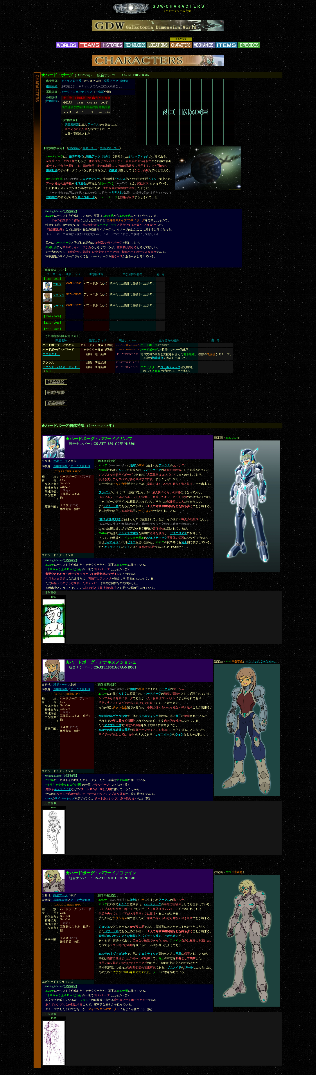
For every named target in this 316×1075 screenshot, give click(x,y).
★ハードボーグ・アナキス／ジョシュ (100, 662)
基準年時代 (60, 466)
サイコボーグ (86, 197)
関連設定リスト (110, 148)
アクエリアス (178, 533)
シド (127, 547)
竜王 (184, 542)
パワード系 (111, 506)
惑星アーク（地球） (117, 80)
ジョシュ (58, 295)
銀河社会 (51, 170)
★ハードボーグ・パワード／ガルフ (98, 438)
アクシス (119, 178)
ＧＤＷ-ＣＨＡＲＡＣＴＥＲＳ (178, 6)
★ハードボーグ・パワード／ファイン (100, 873)
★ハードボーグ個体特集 (63, 425)
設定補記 (74, 148)
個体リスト (90, 148)
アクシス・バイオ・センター (61, 367)
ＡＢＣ (152, 178)
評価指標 (51, 101)
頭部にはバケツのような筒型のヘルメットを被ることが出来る (138, 936)
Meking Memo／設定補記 (60, 211)
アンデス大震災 (128, 533)
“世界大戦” (117, 192)
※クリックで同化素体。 (261, 661)
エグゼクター (91, 178)
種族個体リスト (55, 269)
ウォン (179, 734)
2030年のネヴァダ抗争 (113, 716)
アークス (93, 124)
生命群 (99, 91)
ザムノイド (174, 967)
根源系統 (51, 86)
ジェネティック (157, 537)
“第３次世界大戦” (110, 519)
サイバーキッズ (65, 798)
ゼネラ (131, 542)
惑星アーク (60, 461)
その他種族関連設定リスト (62, 336)
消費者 (113, 170)
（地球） (99, 156)
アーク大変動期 (80, 466)
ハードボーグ (152, 470)
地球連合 (80, 183)
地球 (133, 465)
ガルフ (57, 284)
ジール (188, 967)
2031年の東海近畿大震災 (114, 729)
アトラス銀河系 (71, 80)
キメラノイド (112, 547)
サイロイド (111, 542)
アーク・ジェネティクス (77, 91)
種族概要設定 (54, 148)
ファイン (58, 306)
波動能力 (51, 197)
